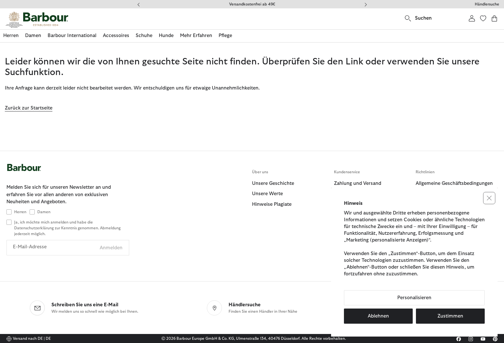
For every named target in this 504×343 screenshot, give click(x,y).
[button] (489, 198)
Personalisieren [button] (414, 297)
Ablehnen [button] (378, 316)
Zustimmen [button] (450, 316)
